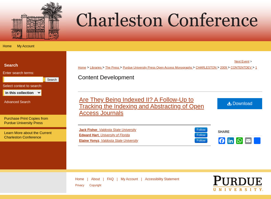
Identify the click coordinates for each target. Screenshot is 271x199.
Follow (201, 129)
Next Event (241, 61)
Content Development (106, 77)
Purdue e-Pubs (168, 20)
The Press (112, 67)
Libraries (96, 67)
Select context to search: (22, 86)
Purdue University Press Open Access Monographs (158, 67)
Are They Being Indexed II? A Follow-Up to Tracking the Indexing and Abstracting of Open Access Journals (141, 106)
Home (82, 67)
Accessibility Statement (162, 179)
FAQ (110, 179)
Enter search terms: (18, 73)
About (96, 179)
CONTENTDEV (241, 67)
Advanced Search (17, 102)
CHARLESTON (206, 67)
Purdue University (241, 183)
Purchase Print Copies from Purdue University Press (26, 120)
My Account (130, 179)
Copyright (95, 185)
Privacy (80, 185)
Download (239, 103)
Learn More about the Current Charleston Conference (27, 135)
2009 (224, 67)
